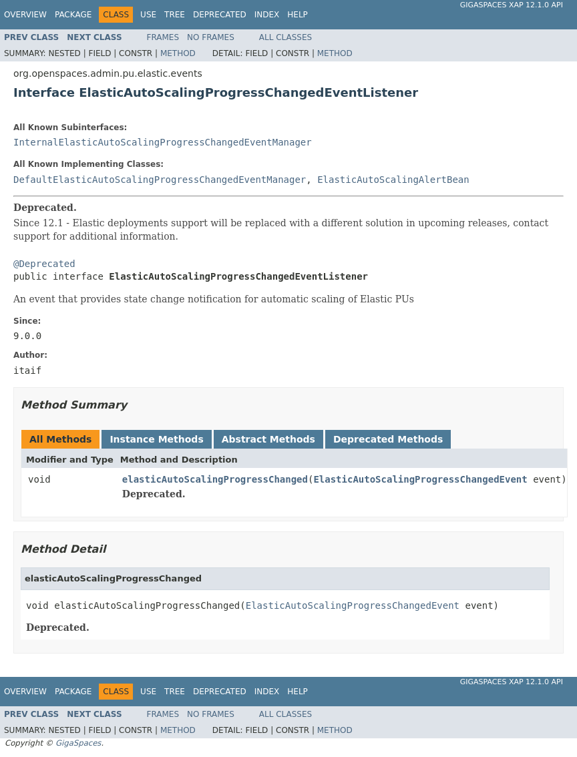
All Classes (285, 37)
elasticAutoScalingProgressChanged (215, 479)
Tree (174, 14)
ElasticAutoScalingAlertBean (393, 179)
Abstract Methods (268, 439)
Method (178, 53)
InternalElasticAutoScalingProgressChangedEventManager (162, 142)
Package (73, 14)
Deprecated (219, 14)
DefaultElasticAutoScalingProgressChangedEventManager (159, 179)
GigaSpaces (78, 743)
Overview (25, 14)
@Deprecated (44, 263)
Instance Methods (156, 439)
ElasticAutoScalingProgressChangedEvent (420, 479)
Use (148, 14)
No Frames (210, 37)
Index (267, 14)
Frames (163, 37)
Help (297, 14)
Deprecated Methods (388, 439)
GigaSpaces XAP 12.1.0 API (511, 5)
